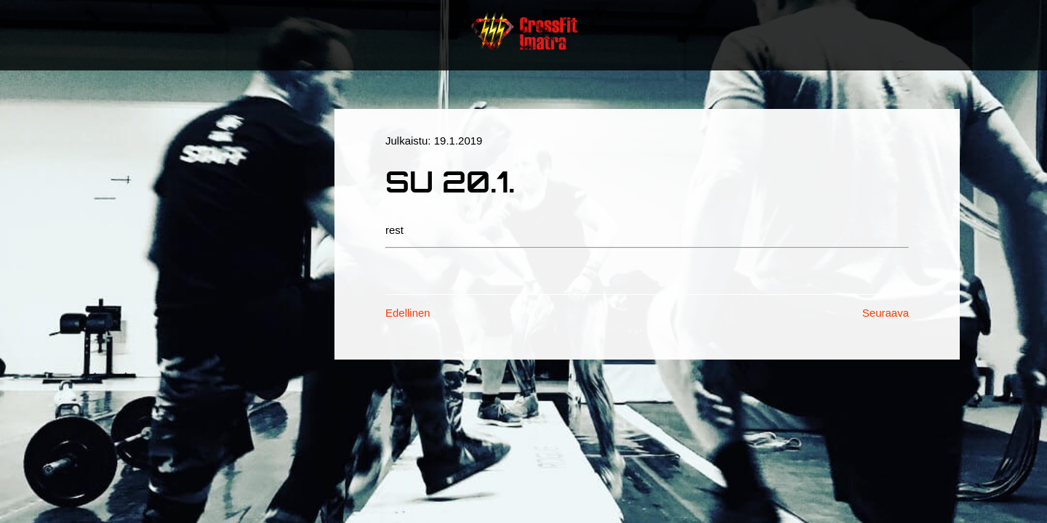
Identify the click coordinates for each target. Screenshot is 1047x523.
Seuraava (885, 313)
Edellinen (407, 313)
